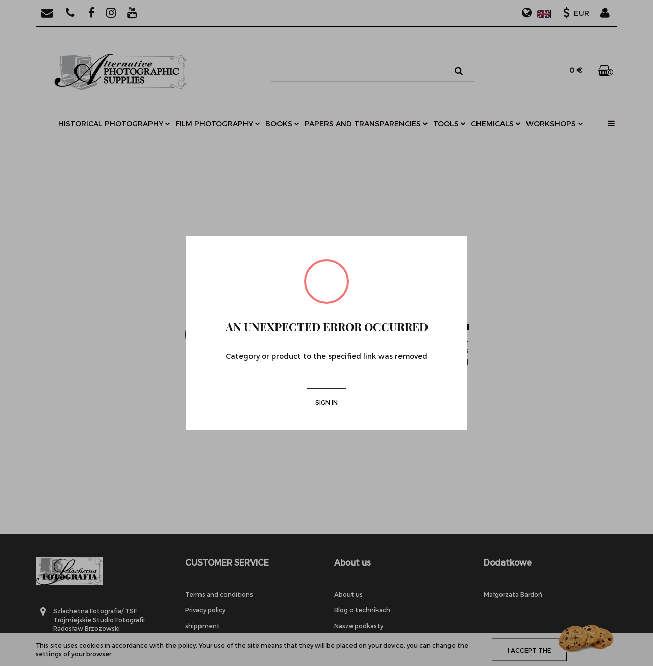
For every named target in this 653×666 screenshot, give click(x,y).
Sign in (326, 402)
